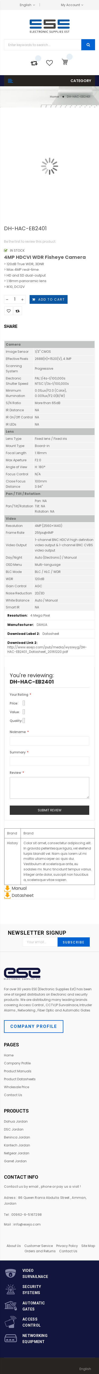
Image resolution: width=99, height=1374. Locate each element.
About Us (14, 1246)
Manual (15, 888)
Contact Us (68, 1251)
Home (54, 97)
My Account (70, 5)
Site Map (88, 1246)
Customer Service (38, 1246)
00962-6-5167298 (26, 1214)
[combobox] (42, 44)
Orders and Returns (40, 1251)
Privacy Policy (67, 1246)
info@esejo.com (27, 1224)
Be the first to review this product (29, 241)
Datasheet (19, 895)
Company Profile (33, 1026)
